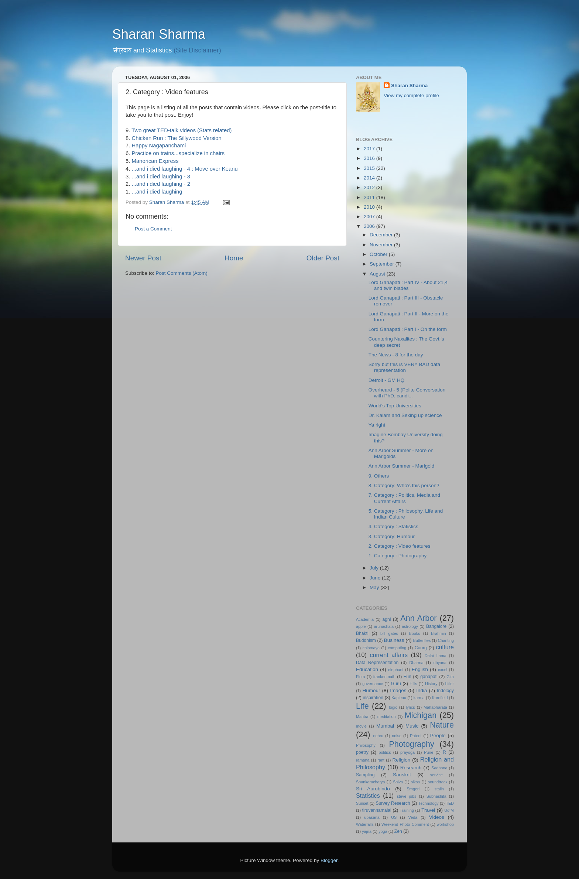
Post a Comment (153, 229)
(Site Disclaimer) (197, 50)
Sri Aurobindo (373, 788)
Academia (365, 619)
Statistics (368, 795)
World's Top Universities (395, 405)
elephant (395, 669)
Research (411, 767)
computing (397, 648)
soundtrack (438, 782)
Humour (371, 690)
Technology (428, 803)
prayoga (407, 752)
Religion (402, 760)
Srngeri (413, 789)
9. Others (379, 476)
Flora (360, 676)
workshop (445, 824)
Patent (415, 735)
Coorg (421, 647)
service (436, 775)
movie (361, 726)
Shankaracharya (370, 782)
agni (387, 619)
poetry (362, 752)
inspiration (373, 697)
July (375, 568)
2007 (370, 216)
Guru (396, 683)
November (382, 244)
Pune (428, 752)
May (375, 587)
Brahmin (438, 633)
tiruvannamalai (376, 810)
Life (362, 706)
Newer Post (143, 258)
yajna (366, 831)
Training (407, 810)
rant (380, 760)
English (420, 669)
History (431, 683)
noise (396, 735)
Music (411, 726)
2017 (370, 148)
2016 (370, 158)
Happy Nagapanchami (159, 145)
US (394, 817)
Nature (442, 724)
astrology (410, 626)
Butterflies (422, 640)
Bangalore (436, 626)
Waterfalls (365, 824)
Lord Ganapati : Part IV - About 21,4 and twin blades (408, 285)
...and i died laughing (157, 192)
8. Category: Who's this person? (404, 485)
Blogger (329, 860)
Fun (407, 676)
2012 (370, 187)
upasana (371, 817)
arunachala (384, 626)
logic (393, 707)
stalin (439, 789)
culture (445, 647)
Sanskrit (402, 774)
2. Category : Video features (400, 546)
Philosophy (366, 745)
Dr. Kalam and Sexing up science (405, 415)
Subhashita (436, 796)
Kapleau (398, 697)
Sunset (362, 803)
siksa (415, 782)
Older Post (322, 258)
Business (394, 640)
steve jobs (407, 796)
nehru (378, 735)
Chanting (446, 640)
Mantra (362, 716)
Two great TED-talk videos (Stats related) (181, 130)
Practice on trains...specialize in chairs (178, 153)
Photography (411, 744)
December (382, 234)
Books (414, 633)
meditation (386, 716)
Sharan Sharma (158, 34)
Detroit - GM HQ (387, 380)
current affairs (389, 654)
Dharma (416, 662)
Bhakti (362, 633)
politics (385, 752)
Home (234, 258)
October (379, 254)
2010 (370, 207)
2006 (370, 226)
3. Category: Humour (392, 536)
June (376, 578)
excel (442, 669)
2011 (370, 197)
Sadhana (439, 768)
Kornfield (440, 697)
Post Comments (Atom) (182, 273)
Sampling (365, 774)
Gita (450, 676)
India (421, 690)
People (438, 735)
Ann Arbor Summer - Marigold (402, 466)
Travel (428, 810)
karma (419, 697)
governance (372, 683)
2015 (370, 168)
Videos (436, 817)
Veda (413, 817)
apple (361, 626)
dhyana (440, 662)
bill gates (389, 633)
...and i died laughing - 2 (161, 184)
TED (450, 803)
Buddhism (366, 640)
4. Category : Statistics (393, 526)
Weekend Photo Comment (405, 824)
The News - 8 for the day (396, 355)
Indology (445, 690)
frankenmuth (384, 676)
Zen (398, 831)
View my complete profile (411, 95)
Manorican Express (155, 161)
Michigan (420, 715)
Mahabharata (435, 707)
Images (398, 690)
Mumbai (385, 726)
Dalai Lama (435, 655)
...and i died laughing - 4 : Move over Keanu (185, 169)
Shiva (398, 782)
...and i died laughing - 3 (161, 176)
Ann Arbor (418, 618)
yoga (382, 831)
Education (367, 669)
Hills (413, 683)
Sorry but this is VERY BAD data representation (405, 367)
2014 (370, 178)
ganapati (429, 676)
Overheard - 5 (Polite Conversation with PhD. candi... (407, 393)
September (382, 264)
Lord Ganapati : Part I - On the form (408, 329)
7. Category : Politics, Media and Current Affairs (404, 498)
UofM (449, 810)
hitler (449, 683)
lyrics (410, 707)
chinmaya (371, 648)
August (378, 274)
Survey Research (393, 803)
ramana (363, 760)
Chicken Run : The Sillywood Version (177, 138)
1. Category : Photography (398, 555)
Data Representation (377, 662)
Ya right (377, 425)
